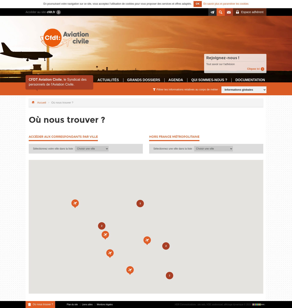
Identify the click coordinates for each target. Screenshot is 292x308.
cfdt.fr (51, 12)
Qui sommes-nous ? (209, 80)
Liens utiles (87, 304)
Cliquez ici (253, 68)
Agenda (175, 80)
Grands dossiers (143, 80)
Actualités (108, 80)
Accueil (41, 102)
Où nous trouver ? (43, 304)
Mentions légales (105, 304)
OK (198, 3)
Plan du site (72, 304)
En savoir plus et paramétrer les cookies (225, 3)
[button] (110, 253)
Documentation (250, 80)
